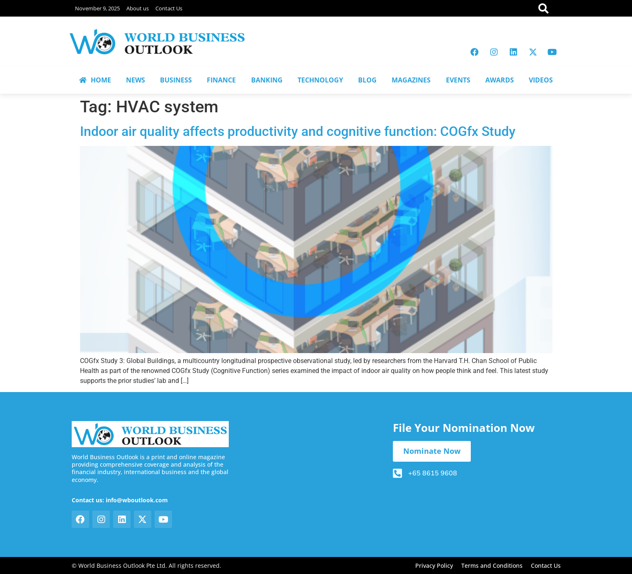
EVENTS (458, 80)
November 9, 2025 (97, 8)
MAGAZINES (411, 80)
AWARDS (499, 80)
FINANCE (221, 80)
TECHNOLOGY (320, 80)
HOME (95, 80)
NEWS (135, 80)
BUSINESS (176, 80)
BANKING (267, 80)
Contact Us (168, 8)
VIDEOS (541, 80)
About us (137, 8)
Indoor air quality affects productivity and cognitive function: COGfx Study (298, 131)
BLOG (367, 80)
